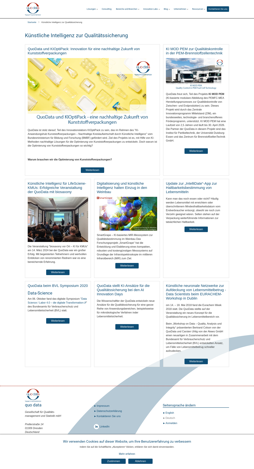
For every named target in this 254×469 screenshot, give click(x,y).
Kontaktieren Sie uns (217, 9)
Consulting (106, 9)
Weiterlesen (92, 170)
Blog (166, 9)
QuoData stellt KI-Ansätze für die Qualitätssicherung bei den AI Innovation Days (123, 290)
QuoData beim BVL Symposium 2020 (58, 286)
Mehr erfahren (127, 455)
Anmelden (171, 423)
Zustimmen (113, 462)
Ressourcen (197, 9)
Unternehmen (180, 9)
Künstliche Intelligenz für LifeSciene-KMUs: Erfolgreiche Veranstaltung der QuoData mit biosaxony (57, 187)
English (169, 412)
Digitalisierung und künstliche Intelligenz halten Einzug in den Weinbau (122, 187)
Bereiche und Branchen (126, 9)
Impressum (103, 405)
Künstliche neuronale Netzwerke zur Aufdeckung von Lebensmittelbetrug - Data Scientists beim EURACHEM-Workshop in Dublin (196, 292)
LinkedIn (97, 426)
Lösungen (91, 9)
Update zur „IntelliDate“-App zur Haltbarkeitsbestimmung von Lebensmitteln (191, 187)
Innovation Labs (150, 9)
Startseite (32, 22)
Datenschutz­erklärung (109, 411)
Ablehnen (140, 462)
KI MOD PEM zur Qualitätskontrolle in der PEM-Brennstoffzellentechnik (194, 51)
